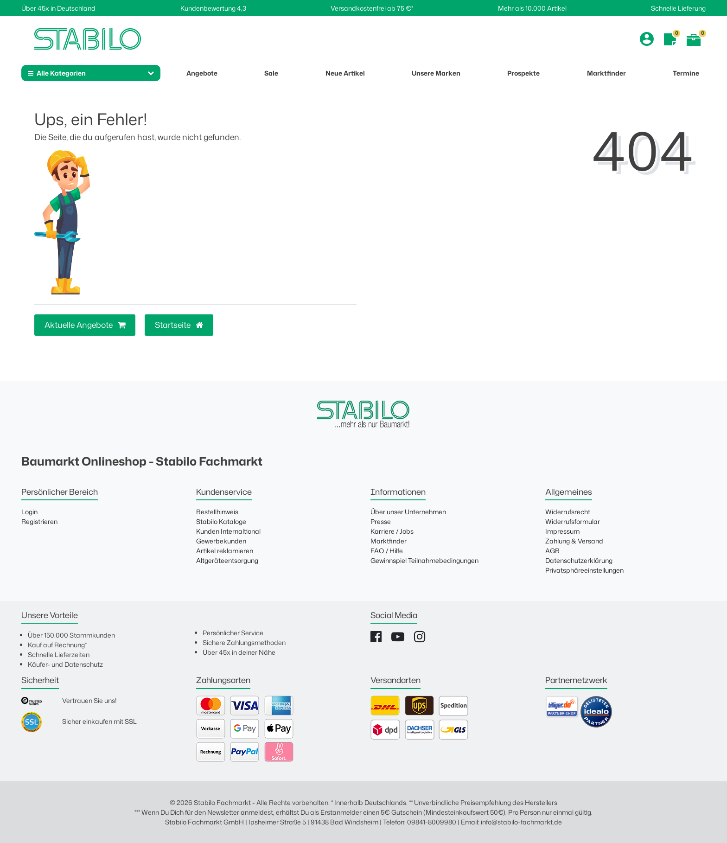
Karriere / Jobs (392, 531)
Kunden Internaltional (228, 531)
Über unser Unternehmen (408, 511)
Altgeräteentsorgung (227, 560)
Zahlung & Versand (574, 540)
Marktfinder (388, 540)
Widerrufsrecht (567, 511)
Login (29, 511)
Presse (380, 521)
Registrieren (39, 521)
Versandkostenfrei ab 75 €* (372, 8)
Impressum (562, 531)
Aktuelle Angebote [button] (85, 325)
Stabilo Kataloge (221, 521)
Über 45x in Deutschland (58, 8)
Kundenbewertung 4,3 (213, 8)
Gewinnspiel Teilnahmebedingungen (424, 560)
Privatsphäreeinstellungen (584, 570)
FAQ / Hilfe (386, 550)
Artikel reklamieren (224, 550)
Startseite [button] (179, 325)
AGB (552, 550)
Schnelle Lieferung (678, 8)
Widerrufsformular (572, 521)
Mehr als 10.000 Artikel (532, 8)
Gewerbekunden (221, 540)
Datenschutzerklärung (578, 560)
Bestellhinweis (217, 511)
